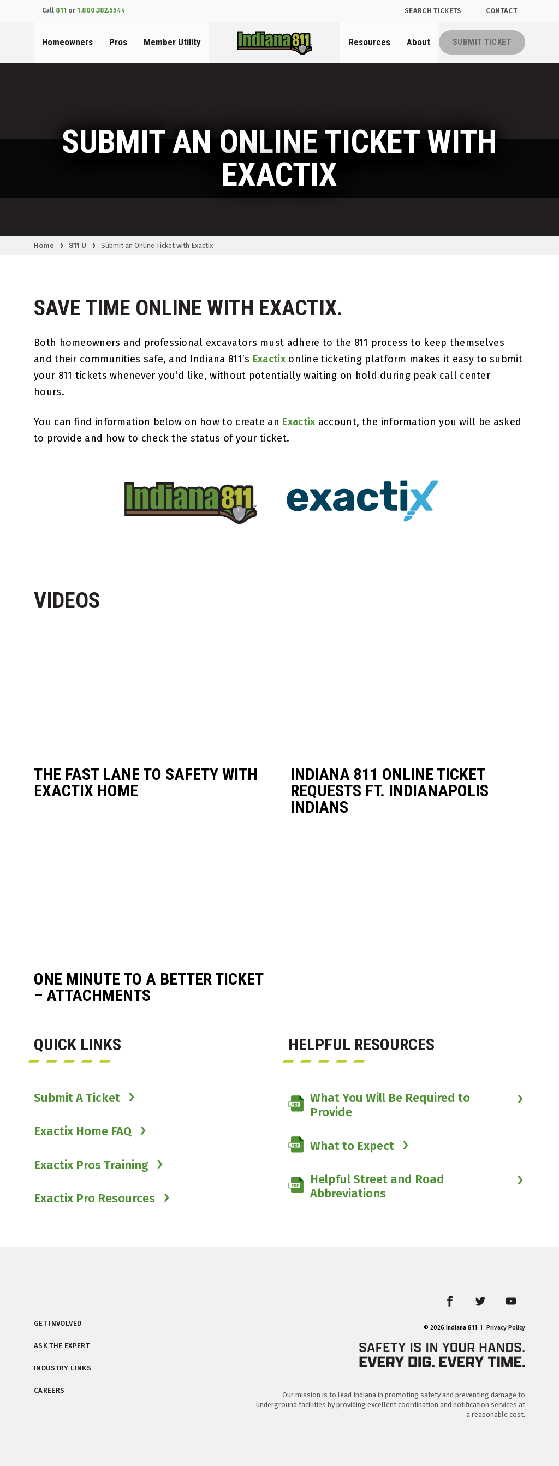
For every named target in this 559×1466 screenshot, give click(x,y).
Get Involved (57, 1323)
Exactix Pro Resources (94, 1198)
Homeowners (67, 42)
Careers (49, 1390)
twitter (488, 1308)
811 (61, 10)
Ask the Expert (62, 1346)
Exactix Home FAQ (83, 1131)
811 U (77, 245)
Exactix (269, 359)
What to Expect (341, 1146)
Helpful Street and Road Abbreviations (366, 1186)
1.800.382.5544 (101, 10)
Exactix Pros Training (91, 1165)
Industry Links (62, 1368)
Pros (118, 42)
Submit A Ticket (77, 1098)
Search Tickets (433, 11)
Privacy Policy (505, 1327)
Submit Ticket (482, 42)
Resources (369, 42)
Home (44, 245)
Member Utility (172, 42)
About (418, 42)
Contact (501, 11)
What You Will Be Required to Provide (379, 1105)
